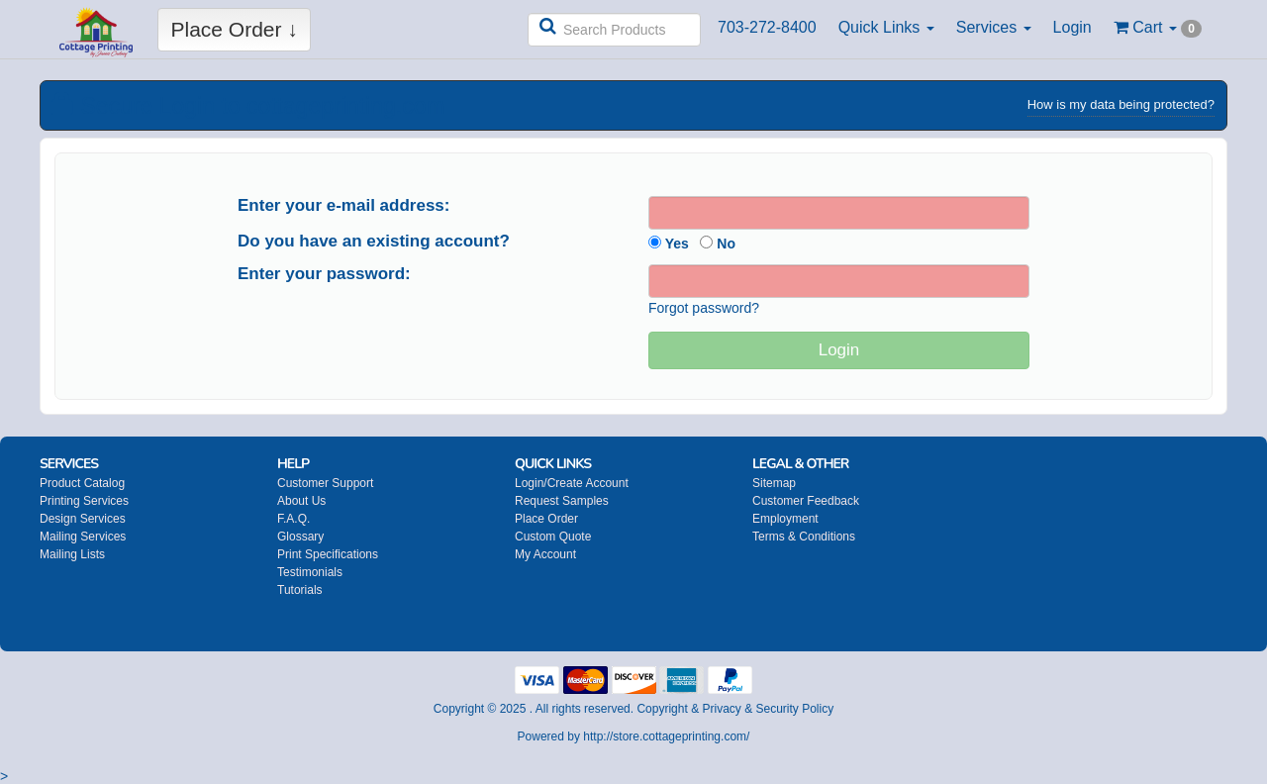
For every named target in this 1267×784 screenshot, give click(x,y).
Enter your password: (324, 273)
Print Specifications (327, 554)
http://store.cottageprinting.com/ (666, 736)
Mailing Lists (72, 554)
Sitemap (774, 483)
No (717, 243)
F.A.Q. (293, 519)
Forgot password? (703, 308)
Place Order (546, 519)
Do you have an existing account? (374, 241)
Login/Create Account (572, 483)
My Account (545, 554)
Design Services (83, 519)
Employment (785, 519)
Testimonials (309, 572)
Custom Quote (553, 536)
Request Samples (562, 501)
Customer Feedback (805, 501)
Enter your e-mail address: (343, 205)
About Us (301, 501)
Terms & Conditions (803, 536)
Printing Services (84, 501)
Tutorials (300, 590)
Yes (668, 243)
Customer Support (325, 483)
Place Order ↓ (233, 29)
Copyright (661, 709)
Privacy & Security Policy (767, 709)
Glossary (300, 536)
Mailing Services (83, 536)
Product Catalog (82, 483)
